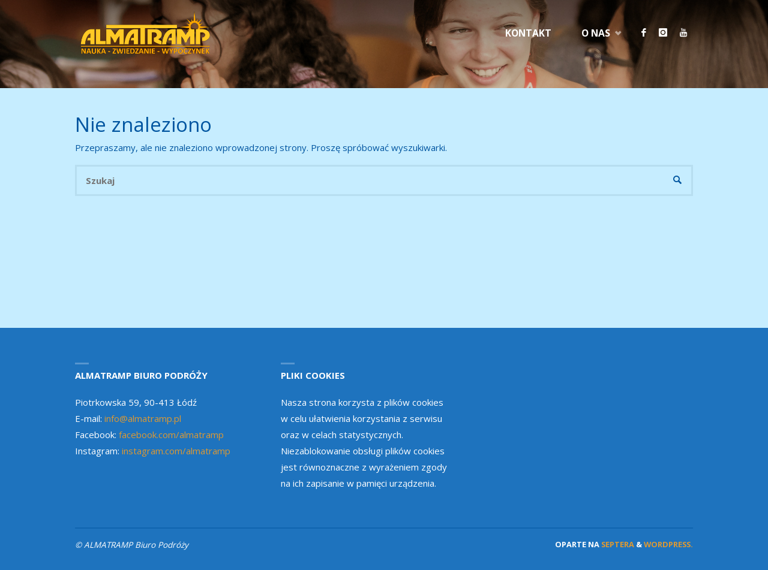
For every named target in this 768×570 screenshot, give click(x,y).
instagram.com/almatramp (176, 451)
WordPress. (668, 544)
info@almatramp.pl (142, 418)
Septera (616, 544)
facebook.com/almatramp (171, 435)
